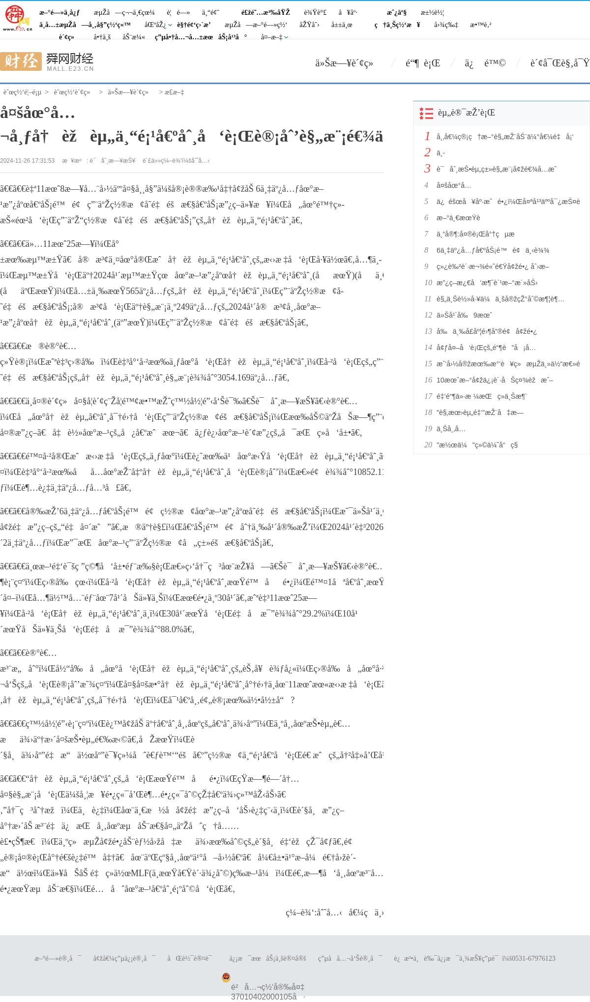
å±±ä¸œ (342, 25)
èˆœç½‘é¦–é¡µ (22, 92)
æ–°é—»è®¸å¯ (57, 958)
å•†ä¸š (102, 37)
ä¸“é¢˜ (210, 12)
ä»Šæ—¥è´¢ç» (349, 63)
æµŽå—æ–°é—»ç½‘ (256, 25)
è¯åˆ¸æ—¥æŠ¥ (113, 160)
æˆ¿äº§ (397, 12)
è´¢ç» (69, 37)
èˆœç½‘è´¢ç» (74, 92)
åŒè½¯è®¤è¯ (192, 958)
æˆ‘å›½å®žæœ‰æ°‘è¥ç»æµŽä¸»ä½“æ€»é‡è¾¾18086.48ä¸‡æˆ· (505, 364)
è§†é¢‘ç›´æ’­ (193, 25)
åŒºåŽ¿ (155, 25)
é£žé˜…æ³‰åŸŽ (265, 12)
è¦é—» (178, 12)
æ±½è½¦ (432, 12)
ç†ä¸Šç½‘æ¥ (397, 25)
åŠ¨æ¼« (133, 37)
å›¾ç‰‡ (446, 25)
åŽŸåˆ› (309, 25)
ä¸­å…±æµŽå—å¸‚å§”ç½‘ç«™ (85, 25)
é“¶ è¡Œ (423, 63)
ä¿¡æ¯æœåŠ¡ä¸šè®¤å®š (267, 958)
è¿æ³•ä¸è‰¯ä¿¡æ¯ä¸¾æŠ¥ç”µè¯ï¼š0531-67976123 (475, 958)
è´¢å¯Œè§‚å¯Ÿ (560, 63)
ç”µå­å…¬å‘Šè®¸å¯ (350, 958)
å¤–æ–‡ (272, 37)
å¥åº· (348, 12)
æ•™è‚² (480, 25)
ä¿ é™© (485, 63)
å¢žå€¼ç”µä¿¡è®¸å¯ (124, 958)
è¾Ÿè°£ (315, 12)
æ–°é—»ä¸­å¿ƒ (59, 12)
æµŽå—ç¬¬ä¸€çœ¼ (124, 12)
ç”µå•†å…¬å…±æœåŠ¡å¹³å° (201, 37)
